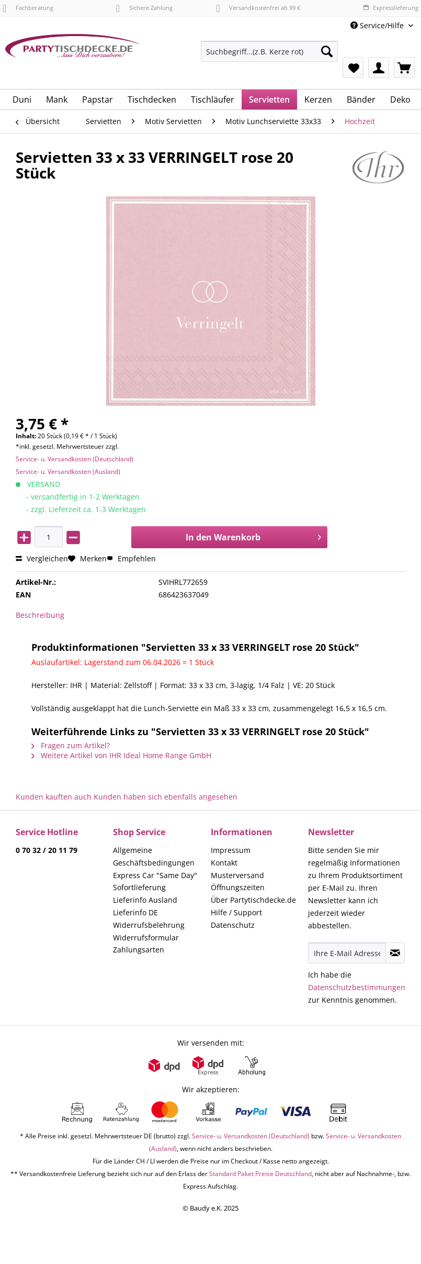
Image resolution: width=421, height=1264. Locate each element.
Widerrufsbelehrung (149, 925)
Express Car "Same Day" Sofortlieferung (155, 881)
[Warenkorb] (404, 67)
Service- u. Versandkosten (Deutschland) (74, 458)
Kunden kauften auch (54, 797)
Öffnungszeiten (238, 887)
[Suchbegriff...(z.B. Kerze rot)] (269, 51)
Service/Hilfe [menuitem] (378, 25)
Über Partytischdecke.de (253, 900)
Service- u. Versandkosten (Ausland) (68, 471)
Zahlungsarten (138, 950)
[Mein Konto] (378, 67)
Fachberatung (28, 8)
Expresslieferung (390, 8)
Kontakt (224, 863)
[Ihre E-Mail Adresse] (347, 953)
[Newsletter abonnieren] (395, 953)
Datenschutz (233, 925)
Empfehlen (131, 558)
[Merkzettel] (353, 67)
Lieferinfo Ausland (145, 900)
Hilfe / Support (236, 912)
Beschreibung (40, 615)
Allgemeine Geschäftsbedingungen (154, 856)
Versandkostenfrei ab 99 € (258, 8)
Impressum (231, 850)
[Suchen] (327, 51)
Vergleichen (42, 558)
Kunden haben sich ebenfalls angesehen (165, 797)
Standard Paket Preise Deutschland (260, 1173)
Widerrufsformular (146, 938)
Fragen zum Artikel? (70, 745)
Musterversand (237, 875)
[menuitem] (269, 56)
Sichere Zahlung (144, 8)
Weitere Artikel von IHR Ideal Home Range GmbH (121, 755)
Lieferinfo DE (135, 912)
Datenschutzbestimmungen (356, 987)
